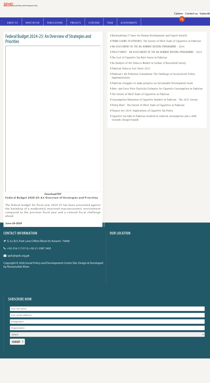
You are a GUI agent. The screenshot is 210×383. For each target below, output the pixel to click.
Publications (55, 22)
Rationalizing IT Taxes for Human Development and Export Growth (149, 35)
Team (110, 22)
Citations (94, 22)
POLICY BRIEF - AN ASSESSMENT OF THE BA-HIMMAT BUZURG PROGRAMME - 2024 (157, 52)
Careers (178, 13)
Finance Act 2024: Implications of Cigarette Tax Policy (142, 110)
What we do (33, 22)
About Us (12, 22)
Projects (75, 22)
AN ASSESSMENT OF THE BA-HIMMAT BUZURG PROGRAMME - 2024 (148, 46)
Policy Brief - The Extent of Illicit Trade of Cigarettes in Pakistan (148, 105)
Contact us (191, 13)
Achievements (129, 22)
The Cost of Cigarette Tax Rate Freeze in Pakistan (139, 57)
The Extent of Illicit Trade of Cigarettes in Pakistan (140, 94)
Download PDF (52, 194)
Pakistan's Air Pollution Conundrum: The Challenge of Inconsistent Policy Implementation (153, 75)
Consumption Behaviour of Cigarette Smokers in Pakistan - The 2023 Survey (155, 99)
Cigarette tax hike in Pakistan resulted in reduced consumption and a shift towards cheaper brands (154, 117)
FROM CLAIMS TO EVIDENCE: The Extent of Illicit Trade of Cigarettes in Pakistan (156, 41)
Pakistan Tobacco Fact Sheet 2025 (131, 68)
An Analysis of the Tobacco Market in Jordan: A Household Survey (149, 63)
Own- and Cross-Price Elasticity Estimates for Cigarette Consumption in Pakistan (157, 88)
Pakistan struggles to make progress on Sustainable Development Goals (152, 83)
